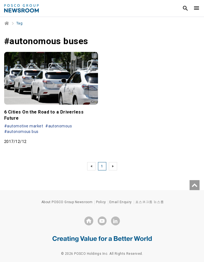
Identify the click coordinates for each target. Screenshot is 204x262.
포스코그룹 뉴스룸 (149, 202)
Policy (101, 202)
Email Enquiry (120, 202)
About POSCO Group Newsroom (67, 202)
